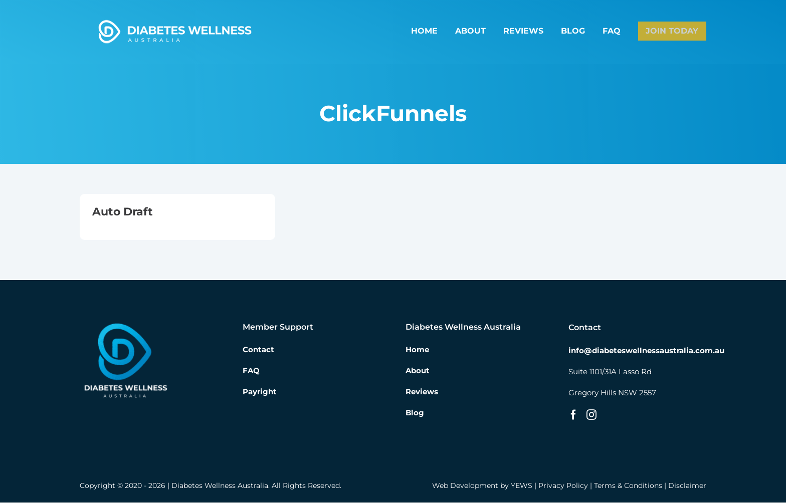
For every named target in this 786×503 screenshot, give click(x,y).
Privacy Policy (563, 485)
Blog (415, 413)
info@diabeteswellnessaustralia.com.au (646, 351)
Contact (258, 350)
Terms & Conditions (628, 485)
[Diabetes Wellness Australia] (174, 21)
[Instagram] (591, 415)
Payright (260, 392)
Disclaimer (687, 485)
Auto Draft (122, 212)
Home (417, 350)
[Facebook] (573, 415)
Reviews (422, 392)
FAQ (251, 371)
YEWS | (524, 485)
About (418, 371)
